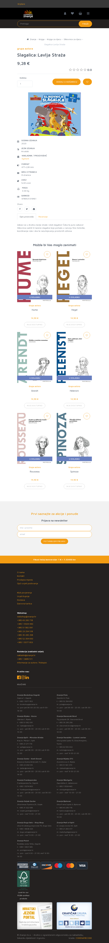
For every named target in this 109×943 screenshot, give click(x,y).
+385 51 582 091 (25, 627)
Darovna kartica (24, 603)
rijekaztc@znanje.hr (67, 768)
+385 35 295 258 (25, 635)
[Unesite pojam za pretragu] (54, 24)
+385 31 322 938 (26, 808)
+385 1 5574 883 (26, 786)
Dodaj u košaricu (66, 82)
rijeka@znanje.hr (27, 726)
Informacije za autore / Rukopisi (32, 662)
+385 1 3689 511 (25, 659)
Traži (85, 24)
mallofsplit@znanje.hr (68, 832)
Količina (23, 78)
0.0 (80, 69)
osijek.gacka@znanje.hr (29, 811)
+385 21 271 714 (25, 744)
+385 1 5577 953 (25, 642)
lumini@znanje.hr (66, 750)
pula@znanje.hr (65, 704)
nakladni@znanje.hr (26, 655)
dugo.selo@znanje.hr (28, 832)
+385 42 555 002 (65, 747)
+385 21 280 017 (65, 829)
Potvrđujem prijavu (54, 541)
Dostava (21, 600)
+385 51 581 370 (65, 765)
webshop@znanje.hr (26, 616)
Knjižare (21, 4)
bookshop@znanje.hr (29, 704)
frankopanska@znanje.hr (30, 789)
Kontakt (20, 576)
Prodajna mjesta (25, 579)
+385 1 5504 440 (25, 624)
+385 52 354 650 (25, 638)
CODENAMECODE (84, 938)
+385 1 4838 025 (26, 829)
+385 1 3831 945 (26, 847)
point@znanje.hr (26, 850)
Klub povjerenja (24, 592)
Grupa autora (35, 305)
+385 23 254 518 (25, 631)
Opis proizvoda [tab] (27, 216)
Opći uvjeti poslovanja (27, 583)
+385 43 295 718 (25, 620)
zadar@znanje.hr (27, 768)
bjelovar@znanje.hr (67, 811)
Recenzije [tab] (43, 216)
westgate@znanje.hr (67, 789)
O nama (20, 572)
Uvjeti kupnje (23, 596)
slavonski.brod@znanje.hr (70, 726)
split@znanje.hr (26, 747)
